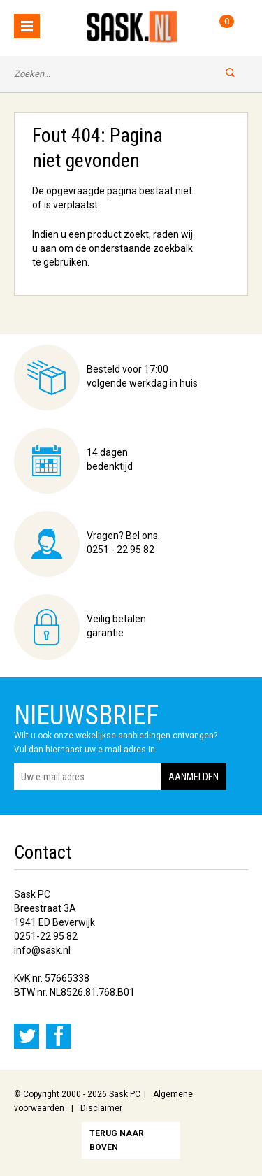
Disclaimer (101, 1108)
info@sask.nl (42, 950)
